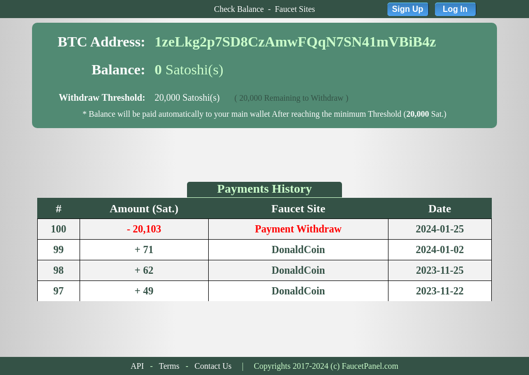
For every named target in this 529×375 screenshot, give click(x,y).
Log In (455, 9)
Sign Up (407, 9)
